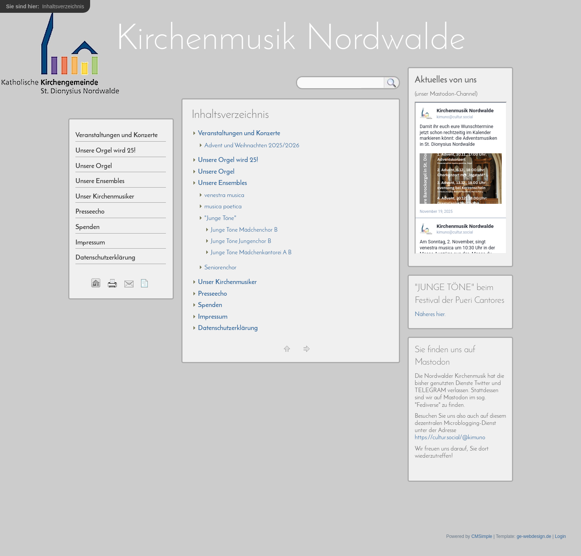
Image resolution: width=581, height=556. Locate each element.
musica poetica (223, 206)
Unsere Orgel (216, 172)
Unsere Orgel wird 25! (228, 160)
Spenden (210, 305)
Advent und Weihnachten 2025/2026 (251, 145)
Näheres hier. (430, 315)
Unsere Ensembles (222, 183)
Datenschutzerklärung (228, 328)
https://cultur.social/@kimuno (450, 438)
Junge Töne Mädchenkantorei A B (251, 253)
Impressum (212, 317)
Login (560, 536)
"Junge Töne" (220, 218)
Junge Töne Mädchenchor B (244, 230)
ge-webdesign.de (534, 536)
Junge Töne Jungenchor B (241, 241)
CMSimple (481, 536)
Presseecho (212, 294)
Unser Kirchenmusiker (227, 282)
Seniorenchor (220, 267)
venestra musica (224, 195)
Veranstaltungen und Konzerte (239, 133)
